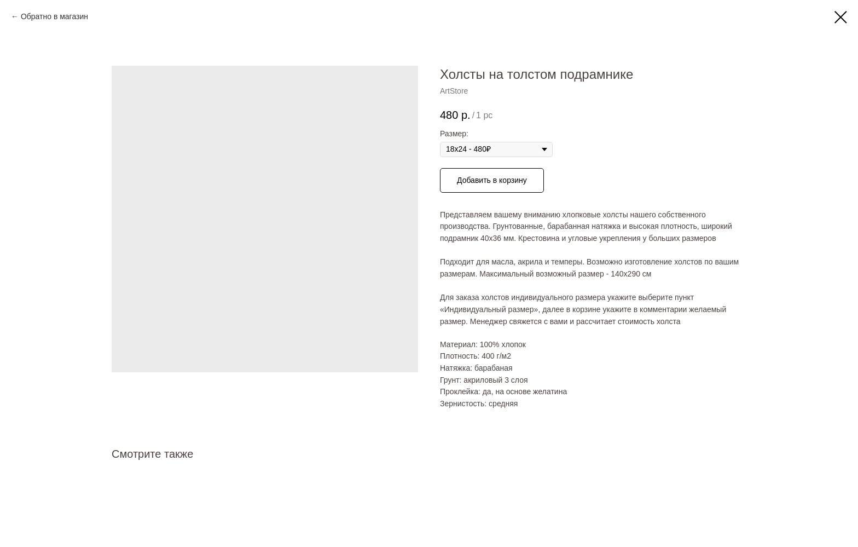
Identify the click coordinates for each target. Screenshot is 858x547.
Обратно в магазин (54, 16)
